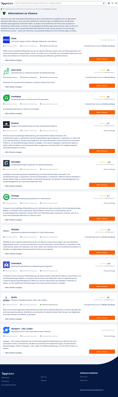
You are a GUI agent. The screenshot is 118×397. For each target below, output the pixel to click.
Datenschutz (5, 378)
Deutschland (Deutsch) (95, 390)
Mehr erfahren (102, 59)
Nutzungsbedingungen (8, 385)
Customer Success (30, 9)
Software (43, 380)
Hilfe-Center (84, 380)
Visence (39, 9)
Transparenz (5, 381)
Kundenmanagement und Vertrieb (13, 9)
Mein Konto (83, 377)
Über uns (44, 377)
